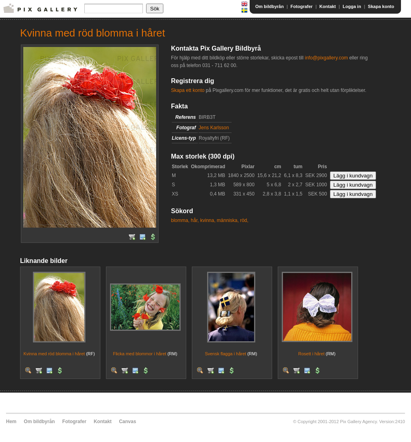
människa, (228, 220)
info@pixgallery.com (326, 58)
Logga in (352, 6)
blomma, (180, 220)
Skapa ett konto (187, 90)
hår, (195, 220)
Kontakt (327, 6)
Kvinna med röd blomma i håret (54, 353)
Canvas (127, 421)
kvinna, (208, 220)
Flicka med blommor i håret (139, 353)
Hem (11, 421)
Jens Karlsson (214, 127)
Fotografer (302, 6)
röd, (244, 220)
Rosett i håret (311, 353)
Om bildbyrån (269, 6)
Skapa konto (381, 6)
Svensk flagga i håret (225, 353)
